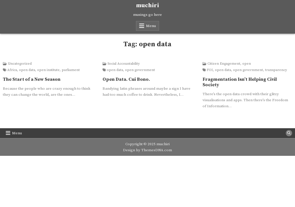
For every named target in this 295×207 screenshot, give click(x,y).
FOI (210, 70)
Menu (151, 26)
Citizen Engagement (223, 64)
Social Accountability (123, 64)
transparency (276, 70)
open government (140, 70)
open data (27, 70)
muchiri (147, 5)
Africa (12, 70)
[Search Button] (289, 133)
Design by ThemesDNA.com (147, 150)
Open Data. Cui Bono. (126, 79)
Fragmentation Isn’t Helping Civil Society (240, 82)
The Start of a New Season (31, 79)
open (246, 64)
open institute (48, 70)
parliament (71, 70)
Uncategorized (20, 64)
